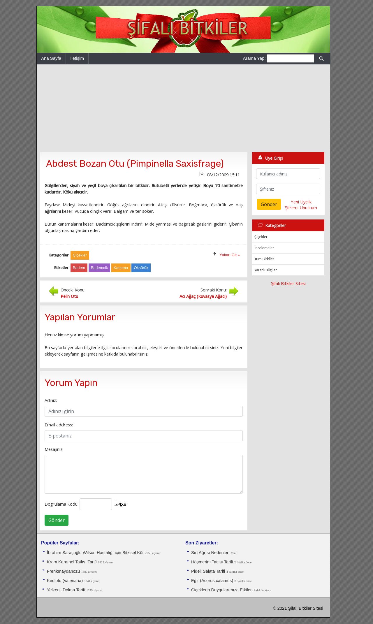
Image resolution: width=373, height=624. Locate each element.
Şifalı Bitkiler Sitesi (288, 283)
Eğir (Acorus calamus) (212, 580)
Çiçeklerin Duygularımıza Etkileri (222, 590)
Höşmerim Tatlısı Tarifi (212, 562)
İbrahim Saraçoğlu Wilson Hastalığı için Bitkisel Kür (95, 552)
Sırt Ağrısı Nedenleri (210, 552)
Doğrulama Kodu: (61, 504)
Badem (79, 268)
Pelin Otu (69, 296)
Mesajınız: (54, 449)
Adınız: (51, 400)
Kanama (121, 268)
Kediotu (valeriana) (65, 580)
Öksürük (141, 268)
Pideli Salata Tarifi (208, 571)
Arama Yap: (254, 58)
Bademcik (99, 268)
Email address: (59, 425)
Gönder (56, 520)
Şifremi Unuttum (301, 207)
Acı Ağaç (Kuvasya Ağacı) (203, 296)
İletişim (77, 58)
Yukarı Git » (229, 255)
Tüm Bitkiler (264, 258)
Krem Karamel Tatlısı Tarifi (72, 562)
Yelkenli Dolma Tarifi (66, 590)
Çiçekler (261, 236)
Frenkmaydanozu (63, 571)
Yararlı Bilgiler (265, 270)
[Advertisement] (183, 108)
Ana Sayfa (51, 58)
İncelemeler (264, 247)
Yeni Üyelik (301, 202)
